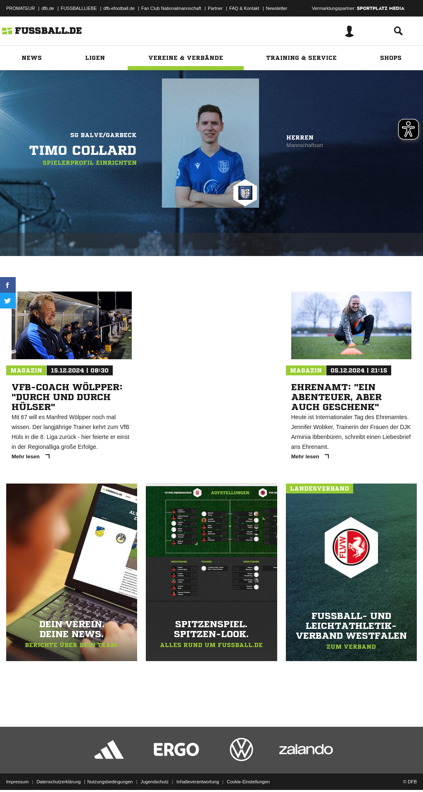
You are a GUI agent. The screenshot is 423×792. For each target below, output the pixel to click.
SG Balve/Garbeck (103, 135)
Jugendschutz (154, 772)
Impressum (17, 772)
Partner (215, 8)
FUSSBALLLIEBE (79, 8)
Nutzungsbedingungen (110, 772)
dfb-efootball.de (119, 8)
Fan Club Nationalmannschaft (171, 8)
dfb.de (47, 8)
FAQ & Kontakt (244, 8)
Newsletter (277, 8)
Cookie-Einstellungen (248, 772)
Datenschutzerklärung (58, 772)
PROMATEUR (20, 8)
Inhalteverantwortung (197, 772)
